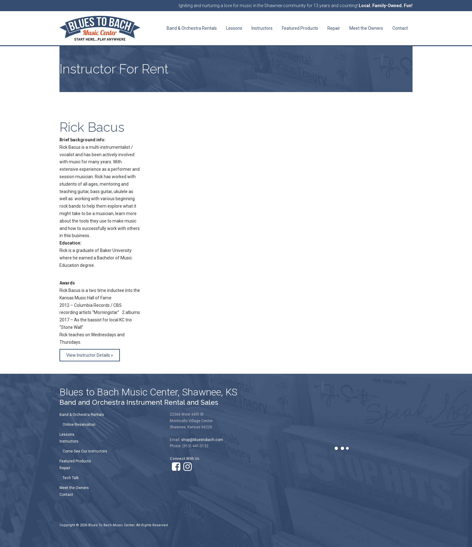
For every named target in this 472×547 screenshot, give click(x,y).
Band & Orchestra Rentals (81, 414)
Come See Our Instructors (85, 451)
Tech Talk (71, 478)
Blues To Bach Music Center (111, 525)
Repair (64, 468)
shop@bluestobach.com (202, 440)
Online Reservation (79, 424)
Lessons (66, 434)
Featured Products (75, 461)
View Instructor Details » (89, 355)
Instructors (68, 441)
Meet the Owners (74, 488)
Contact (66, 494)
